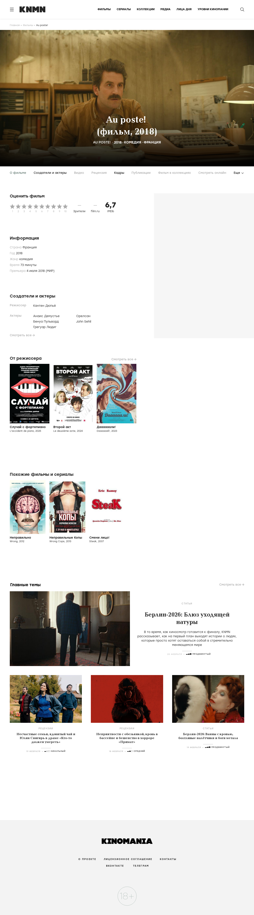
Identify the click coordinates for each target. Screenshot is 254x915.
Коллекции (146, 9)
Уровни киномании (213, 9)
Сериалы (124, 9)
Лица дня (184, 9)
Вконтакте (115, 866)
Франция (152, 142)
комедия (132, 142)
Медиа (165, 9)
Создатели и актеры (50, 173)
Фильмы (104, 9)
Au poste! (103, 142)
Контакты (168, 859)
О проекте (87, 859)
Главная (15, 25)
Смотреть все (21, 335)
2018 (118, 142)
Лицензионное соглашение (128, 859)
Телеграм (141, 866)
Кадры (119, 173)
